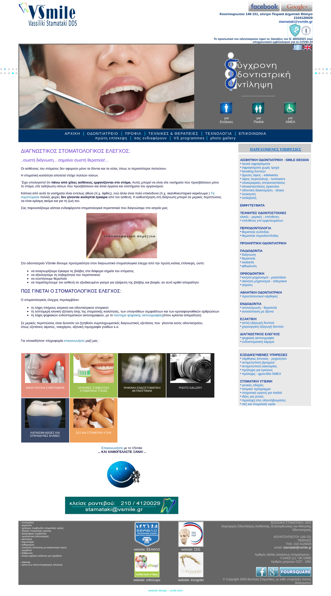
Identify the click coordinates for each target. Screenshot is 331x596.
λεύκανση (248, 194)
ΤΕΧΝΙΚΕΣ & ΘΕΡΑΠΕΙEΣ (173, 134)
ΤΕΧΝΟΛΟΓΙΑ (218, 134)
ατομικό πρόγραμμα (255, 389)
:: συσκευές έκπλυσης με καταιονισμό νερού (43, 547)
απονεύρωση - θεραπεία (258, 307)
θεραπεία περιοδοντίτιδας (259, 236)
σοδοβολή (248, 198)
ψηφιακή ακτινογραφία (257, 338)
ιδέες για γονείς (252, 396)
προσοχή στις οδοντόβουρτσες (263, 400)
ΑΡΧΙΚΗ (72, 134)
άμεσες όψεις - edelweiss (259, 175)
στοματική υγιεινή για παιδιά (261, 393)
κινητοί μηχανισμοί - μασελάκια (263, 277)
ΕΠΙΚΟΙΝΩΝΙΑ (252, 134)
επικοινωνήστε (74, 341)
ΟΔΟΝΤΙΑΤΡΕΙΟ (102, 134)
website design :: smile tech (165, 590)
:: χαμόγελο (26, 525)
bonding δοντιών (253, 171)
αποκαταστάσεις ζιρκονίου (259, 186)
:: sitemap (25, 562)
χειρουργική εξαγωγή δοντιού (262, 326)
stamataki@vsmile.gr (296, 21)
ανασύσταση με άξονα (257, 311)
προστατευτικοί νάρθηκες (259, 296)
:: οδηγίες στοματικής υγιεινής (35, 530)
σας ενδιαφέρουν (150, 138)
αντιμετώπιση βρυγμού (257, 362)
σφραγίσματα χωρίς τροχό (259, 167)
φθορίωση (248, 266)
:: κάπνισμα (26, 539)
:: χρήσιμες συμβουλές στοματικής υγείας (42, 528)
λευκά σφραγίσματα (255, 164)
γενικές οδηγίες (252, 385)
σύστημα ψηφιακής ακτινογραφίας (138, 315)
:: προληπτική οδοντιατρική (34, 536)
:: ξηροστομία (27, 541)
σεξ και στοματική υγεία (257, 404)
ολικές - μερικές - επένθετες (263, 215)
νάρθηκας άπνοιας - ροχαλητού (263, 358)
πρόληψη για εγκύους (256, 370)
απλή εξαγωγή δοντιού (257, 323)
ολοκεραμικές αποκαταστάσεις (262, 183)
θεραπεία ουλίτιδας (254, 232)
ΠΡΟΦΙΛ (134, 134)
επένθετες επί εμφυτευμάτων (261, 220)
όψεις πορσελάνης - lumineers (262, 179)
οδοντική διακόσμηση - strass (262, 190)
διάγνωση (248, 254)
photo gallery (223, 138)
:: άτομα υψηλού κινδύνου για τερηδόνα (41, 555)
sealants (247, 262)
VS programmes (189, 138)
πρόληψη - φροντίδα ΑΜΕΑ (260, 374)
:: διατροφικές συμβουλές (33, 533)
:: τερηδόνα (26, 550)
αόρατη (246, 285)
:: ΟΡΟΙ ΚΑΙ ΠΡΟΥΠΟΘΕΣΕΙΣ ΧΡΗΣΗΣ (41, 564)
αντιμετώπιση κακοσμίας (258, 366)
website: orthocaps (146, 580)
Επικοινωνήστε (112, 448)
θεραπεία (247, 258)
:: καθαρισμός (27, 544)
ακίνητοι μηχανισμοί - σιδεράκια (263, 281)
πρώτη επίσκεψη (111, 138)
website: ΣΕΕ (190, 549)
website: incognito (191, 580)
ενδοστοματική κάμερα (257, 342)
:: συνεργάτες (27, 522)
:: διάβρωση (26, 553)
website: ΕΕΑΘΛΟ (147, 549)
